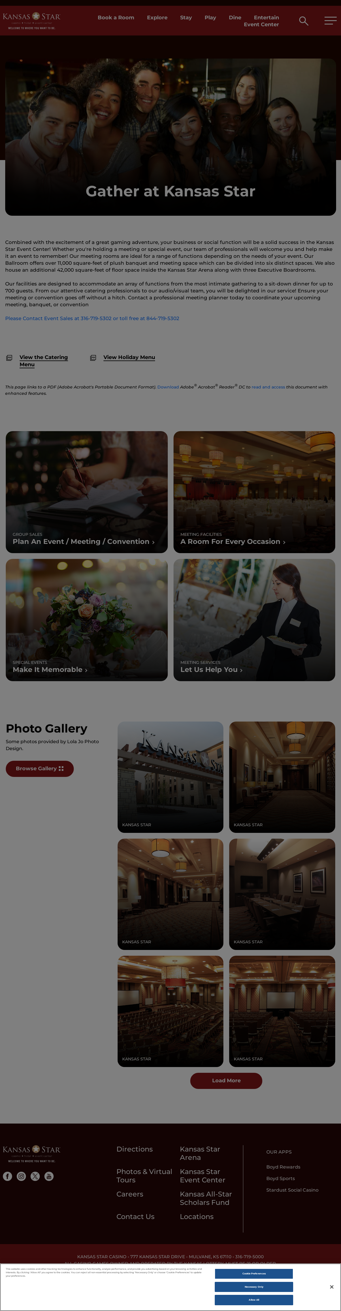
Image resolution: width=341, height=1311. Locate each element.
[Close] (331, 1288)
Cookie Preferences (254, 1275)
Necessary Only (254, 1288)
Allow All (254, 1301)
